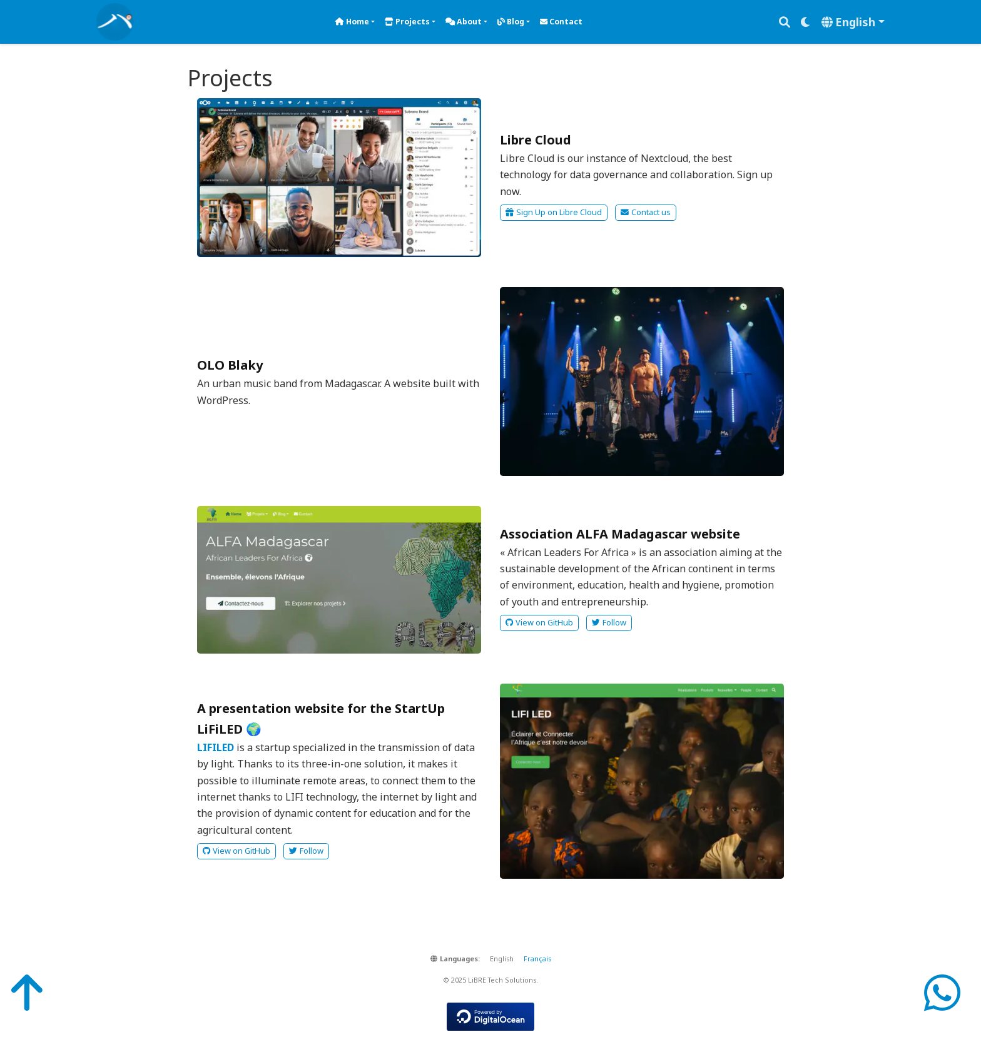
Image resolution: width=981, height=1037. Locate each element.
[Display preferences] (805, 22)
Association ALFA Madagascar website (620, 533)
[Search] (784, 22)
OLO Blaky (230, 365)
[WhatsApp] (942, 992)
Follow (609, 622)
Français (537, 958)
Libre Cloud (535, 139)
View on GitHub (539, 622)
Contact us (646, 212)
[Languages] (853, 22)
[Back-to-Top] (22, 992)
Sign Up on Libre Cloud (554, 212)
